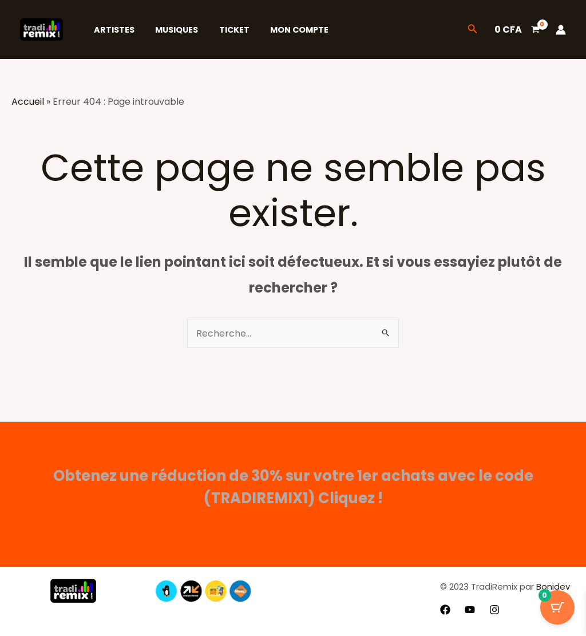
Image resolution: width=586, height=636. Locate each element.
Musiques (170, 29)
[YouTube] (470, 610)
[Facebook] (445, 610)
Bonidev (552, 586)
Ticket (223, 29)
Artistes (112, 29)
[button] (473, 30)
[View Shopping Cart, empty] (516, 30)
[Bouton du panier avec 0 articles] (557, 607)
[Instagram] (494, 610)
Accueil (27, 101)
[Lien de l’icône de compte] (561, 30)
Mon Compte (284, 29)
